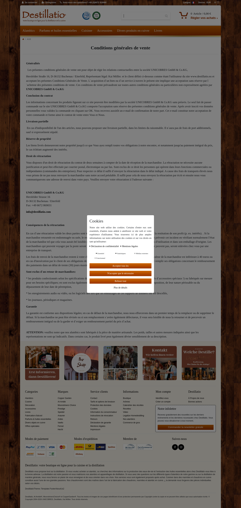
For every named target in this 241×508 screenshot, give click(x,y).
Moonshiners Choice (67, 405)
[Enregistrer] (49, 2)
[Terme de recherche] (142, 16)
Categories (31, 391)
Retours (93, 419)
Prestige (61, 409)
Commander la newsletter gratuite (185, 427)
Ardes (60, 419)
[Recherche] (166, 16)
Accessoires (104, 30)
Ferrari (61, 426)
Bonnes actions (195, 402)
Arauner (61, 415)
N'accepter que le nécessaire (120, 273)
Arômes (126, 402)
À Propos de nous (196, 398)
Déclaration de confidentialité (104, 246)
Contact (93, 398)
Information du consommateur (103, 412)
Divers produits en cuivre (133, 30)
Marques (63, 391)
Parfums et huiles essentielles (58, 30)
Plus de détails (120, 287)
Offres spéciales (32, 426)
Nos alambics (129, 419)
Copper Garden (64, 398)
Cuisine (28, 402)
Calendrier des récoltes (133, 405)
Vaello (60, 422)
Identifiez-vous (162, 398)
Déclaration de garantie (100, 422)
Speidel (61, 412)
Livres (158, 30)
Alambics (28, 30)
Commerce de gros (131, 422)
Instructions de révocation (101, 415)
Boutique (127, 398)
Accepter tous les (120, 265)
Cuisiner (87, 30)
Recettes (127, 409)
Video (125, 412)
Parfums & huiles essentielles (38, 419)
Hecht (60, 429)
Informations (130, 391)
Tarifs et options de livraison (102, 402)
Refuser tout (120, 281)
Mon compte (163, 391)
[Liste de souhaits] (217, 2)
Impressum (95, 429)
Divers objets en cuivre (35, 422)
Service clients (99, 391)
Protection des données (100, 405)
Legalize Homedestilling (133, 415)
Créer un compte (163, 402)
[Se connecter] (29, 2)
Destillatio (194, 391)
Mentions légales (97, 426)
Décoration (30, 405)
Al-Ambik (62, 402)
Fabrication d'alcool (33, 415)
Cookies (94, 409)
